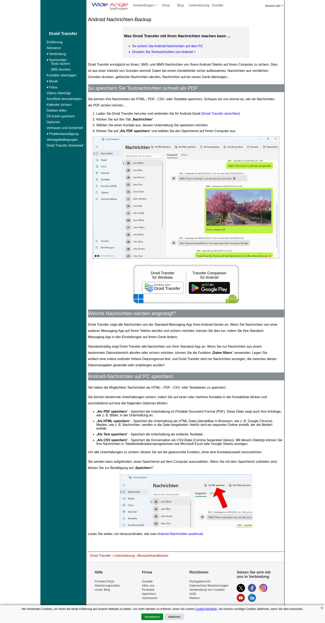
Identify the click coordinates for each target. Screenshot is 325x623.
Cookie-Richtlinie (206, 609)
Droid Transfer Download (65, 145)
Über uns (148, 585)
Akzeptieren (152, 616)
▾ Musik (52, 81)
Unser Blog (102, 589)
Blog (180, 5)
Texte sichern (60, 63)
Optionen (53, 122)
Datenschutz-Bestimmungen (208, 585)
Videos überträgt (59, 93)
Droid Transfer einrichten (221, 113)
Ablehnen (174, 616)
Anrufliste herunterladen (64, 99)
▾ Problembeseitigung (63, 134)
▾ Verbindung (56, 54)
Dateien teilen (57, 110)
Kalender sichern (59, 104)
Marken (194, 598)
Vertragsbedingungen (62, 139)
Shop (166, 5)
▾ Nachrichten (65, 64)
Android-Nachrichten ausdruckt (180, 534)
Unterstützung (199, 5)
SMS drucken (61, 69)
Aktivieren (54, 48)
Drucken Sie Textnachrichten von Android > (164, 52)
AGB (192, 593)
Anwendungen (145, 5)
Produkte (148, 589)
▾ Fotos (52, 87)
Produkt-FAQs (104, 581)
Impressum (149, 598)
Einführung (55, 42)
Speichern (149, 593)
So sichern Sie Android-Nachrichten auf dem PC (167, 46)
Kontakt (217, 5)
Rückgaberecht (199, 581)
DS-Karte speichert (61, 116)
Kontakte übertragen (62, 75)
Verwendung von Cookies (207, 589)
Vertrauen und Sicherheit (65, 128)
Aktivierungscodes (107, 585)
